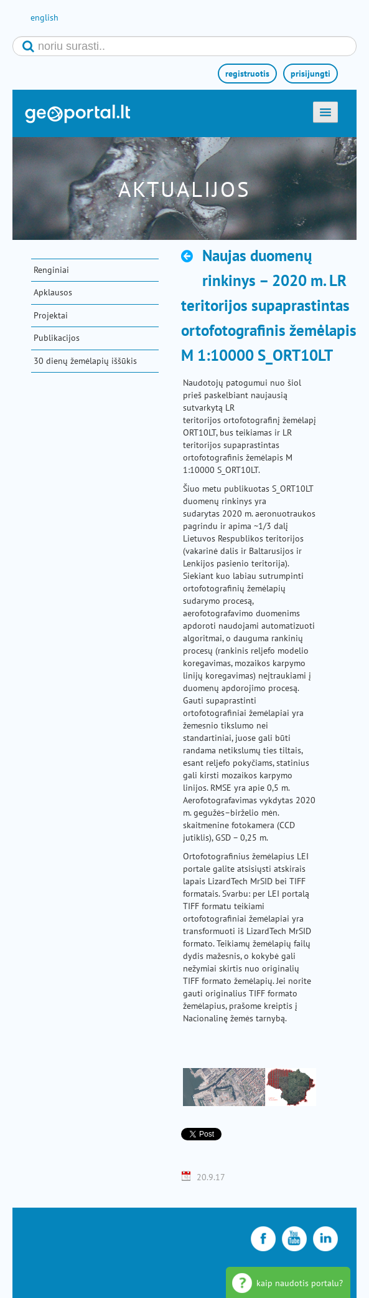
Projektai (51, 315)
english (44, 17)
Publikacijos (57, 337)
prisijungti (310, 73)
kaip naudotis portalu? (299, 1283)
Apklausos (53, 292)
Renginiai (51, 269)
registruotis (247, 73)
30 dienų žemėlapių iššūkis (85, 360)
